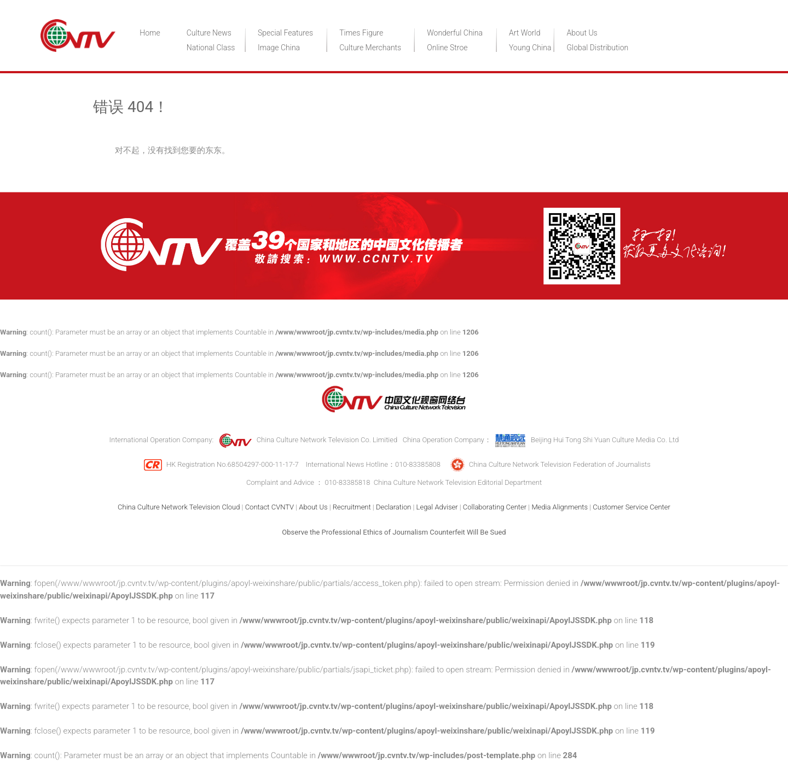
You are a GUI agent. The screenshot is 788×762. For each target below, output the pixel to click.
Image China (279, 48)
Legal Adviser (437, 507)
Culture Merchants (370, 48)
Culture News (209, 32)
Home (150, 32)
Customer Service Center (631, 507)
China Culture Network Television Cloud (179, 507)
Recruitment (352, 507)
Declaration (393, 507)
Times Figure (361, 32)
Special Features (285, 32)
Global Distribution (597, 48)
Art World (525, 32)
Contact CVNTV (269, 507)
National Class (211, 48)
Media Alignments (559, 507)
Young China (530, 48)
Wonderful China (455, 32)
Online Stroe (447, 48)
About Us (581, 32)
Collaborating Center (494, 507)
